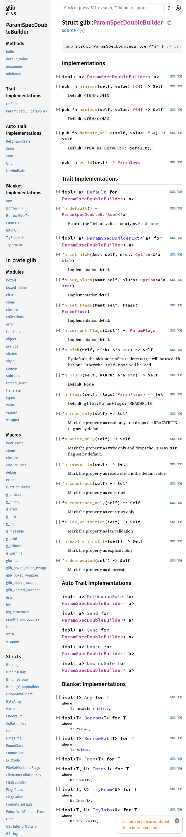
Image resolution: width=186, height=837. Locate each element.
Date (10, 731)
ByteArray (14, 701)
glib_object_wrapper (22, 583)
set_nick (79, 254)
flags (75, 394)
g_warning (14, 553)
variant (11, 412)
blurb (75, 374)
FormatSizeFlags (19, 804)
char (9, 295)
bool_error (14, 443)
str (65, 260)
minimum (13, 74)
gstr (9, 597)
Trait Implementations (23, 92)
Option (142, 254)
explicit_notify (88, 541)
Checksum (14, 716)
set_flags (80, 305)
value (10, 405)
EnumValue (15, 753)
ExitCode (13, 760)
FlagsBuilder (16, 782)
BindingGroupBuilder (22, 687)
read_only (80, 413)
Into (98, 769)
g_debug (12, 502)
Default (12, 104)
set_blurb (80, 279)
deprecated (82, 560)
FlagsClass (14, 790)
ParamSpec (129, 162)
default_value (17, 59)
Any (9, 201)
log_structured (17, 612)
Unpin (10, 163)
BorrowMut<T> (17, 216)
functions (13, 332)
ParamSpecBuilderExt (113, 238)
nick (74, 349)
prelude (12, 346)
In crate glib (21, 260)
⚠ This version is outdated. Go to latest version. (145, 824)
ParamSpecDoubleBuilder (27, 28)
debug (11, 472)
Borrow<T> (14, 208)
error (10, 324)
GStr (9, 819)
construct (80, 483)
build (10, 52)
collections (15, 317)
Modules (15, 272)
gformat (12, 561)
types (10, 398)
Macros (13, 435)
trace (10, 627)
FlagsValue (14, 797)
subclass (13, 376)
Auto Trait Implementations (23, 130)
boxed (11, 280)
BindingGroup (17, 679)
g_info (11, 517)
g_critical (13, 494)
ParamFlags (74, 311)
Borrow (92, 718)
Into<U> (12, 230)
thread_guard (17, 383)
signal (11, 361)
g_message (15, 531)
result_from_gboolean (23, 619)
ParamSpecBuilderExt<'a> (26, 111)
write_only (82, 438)
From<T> (12, 223)
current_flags (85, 330)
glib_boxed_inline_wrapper (27, 568)
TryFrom (102, 789)
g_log (10, 524)
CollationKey (16, 723)
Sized (103, 708)
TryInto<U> (14, 245)
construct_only (87, 502)
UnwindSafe (15, 171)
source (11, 368)
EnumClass (15, 746)
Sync (10, 156)
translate (13, 390)
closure (12, 310)
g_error (11, 509)
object (11, 339)
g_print (11, 539)
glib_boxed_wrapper (22, 575)
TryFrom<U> (15, 238)
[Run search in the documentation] (113, 8)
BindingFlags (16, 672)
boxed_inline (16, 288)
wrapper (12, 420)
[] (82, 30)
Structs (13, 656)
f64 (136, 86)
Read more (148, 223)
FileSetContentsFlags (23, 768)
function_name (18, 487)
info (9, 605)
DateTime (13, 738)
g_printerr (14, 546)
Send (10, 149)
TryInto (102, 810)
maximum (14, 66)
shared (11, 354)
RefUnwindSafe (18, 141)
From (89, 759)
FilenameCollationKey (23, 775)
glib (10, 7)
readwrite (80, 464)
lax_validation (87, 521)
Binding (12, 665)
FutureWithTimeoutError (25, 812)
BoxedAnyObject (19, 694)
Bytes (10, 709)
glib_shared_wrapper (23, 590)
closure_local (17, 465)
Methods (15, 43)
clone (10, 302)
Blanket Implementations (23, 189)
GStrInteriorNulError (22, 826)
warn (10, 634)
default (78, 208)
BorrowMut (96, 738)
